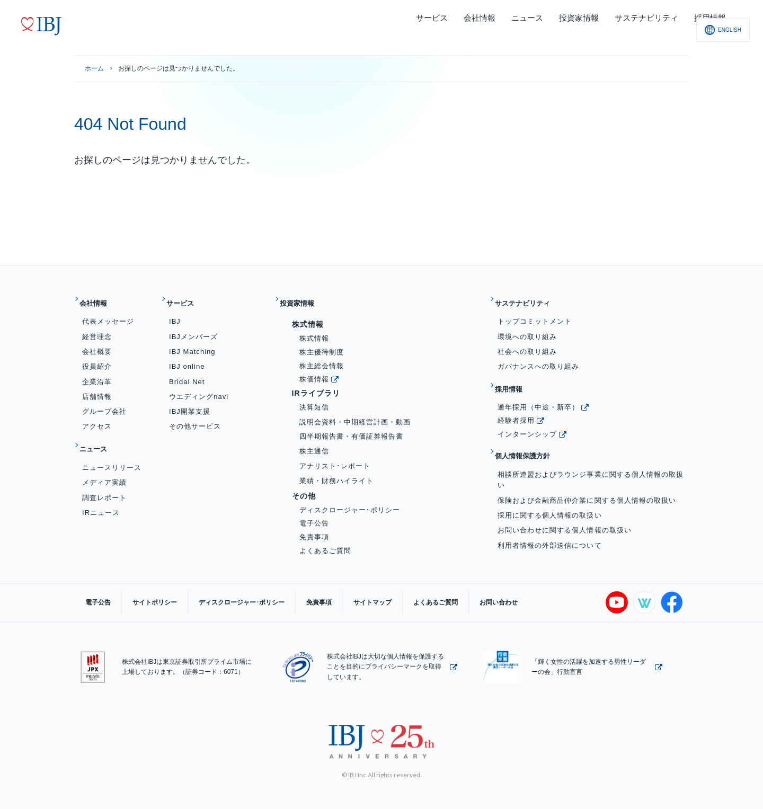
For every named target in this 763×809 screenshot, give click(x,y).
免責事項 (314, 528)
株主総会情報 (321, 357)
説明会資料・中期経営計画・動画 (355, 413)
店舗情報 (97, 388)
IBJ (175, 313)
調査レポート (104, 481)
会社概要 (97, 343)
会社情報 (99, 299)
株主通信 (314, 443)
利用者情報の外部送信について (550, 520)
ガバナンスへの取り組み (538, 358)
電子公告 (314, 515)
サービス (186, 299)
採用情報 (515, 376)
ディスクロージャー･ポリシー (350, 501)
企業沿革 (97, 373)
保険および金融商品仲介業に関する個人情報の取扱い (587, 475)
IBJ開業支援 (189, 403)
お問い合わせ (430, 594)
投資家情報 (303, 299)
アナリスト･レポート (334, 457)
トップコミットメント (535, 313)
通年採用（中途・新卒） (538, 390)
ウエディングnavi (198, 388)
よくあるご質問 (325, 542)
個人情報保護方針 (532, 435)
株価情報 (314, 371)
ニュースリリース (111, 451)
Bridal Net (187, 373)
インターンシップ (527, 417)
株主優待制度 (321, 344)
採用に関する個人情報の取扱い (550, 490)
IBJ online (187, 358)
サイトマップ (325, 594)
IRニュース (101, 496)
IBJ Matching (192, 343)
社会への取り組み (527, 343)
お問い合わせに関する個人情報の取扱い (565, 505)
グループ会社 (104, 403)
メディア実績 (104, 466)
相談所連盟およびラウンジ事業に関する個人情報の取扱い (591, 454)
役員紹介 (97, 358)
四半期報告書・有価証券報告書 (351, 428)
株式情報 (314, 330)
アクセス (97, 418)
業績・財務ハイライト (336, 472)
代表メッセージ (108, 313)
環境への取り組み (527, 328)
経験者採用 (516, 404)
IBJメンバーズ (193, 328)
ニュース (99, 436)
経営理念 (97, 328)
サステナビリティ (532, 299)
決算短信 (314, 399)
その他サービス (195, 418)
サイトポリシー (139, 594)
